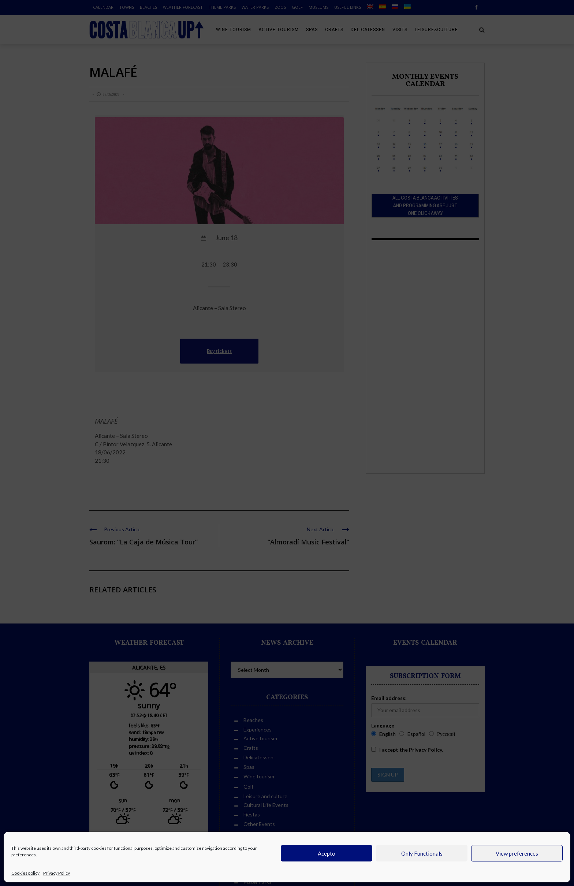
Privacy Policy (56, 873)
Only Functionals (422, 853)
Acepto (326, 853)
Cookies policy (25, 873)
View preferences (517, 853)
